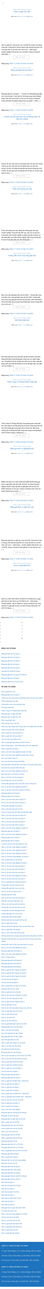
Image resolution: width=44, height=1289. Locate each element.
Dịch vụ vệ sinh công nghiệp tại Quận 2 (14, 947)
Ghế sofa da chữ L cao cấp (10, 723)
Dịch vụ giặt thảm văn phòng (10, 929)
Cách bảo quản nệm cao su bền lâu (13, 729)
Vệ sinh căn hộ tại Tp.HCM (10, 1217)
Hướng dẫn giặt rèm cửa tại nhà (11, 913)
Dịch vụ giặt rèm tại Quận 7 (10, 748)
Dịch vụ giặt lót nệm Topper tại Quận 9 (13, 970)
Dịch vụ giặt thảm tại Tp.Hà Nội (11, 860)
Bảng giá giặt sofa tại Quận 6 (10, 1077)
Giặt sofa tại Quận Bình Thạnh (11, 1198)
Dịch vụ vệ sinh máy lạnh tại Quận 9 (13, 818)
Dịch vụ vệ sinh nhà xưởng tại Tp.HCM (14, 995)
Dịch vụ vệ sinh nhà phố (9, 1020)
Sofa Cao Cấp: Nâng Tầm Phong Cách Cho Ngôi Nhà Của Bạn (21, 726)
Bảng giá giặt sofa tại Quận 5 (10, 1166)
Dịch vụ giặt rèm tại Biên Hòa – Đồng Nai (14, 1081)
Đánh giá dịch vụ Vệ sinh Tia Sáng (12, 774)
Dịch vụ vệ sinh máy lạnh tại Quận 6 (13, 866)
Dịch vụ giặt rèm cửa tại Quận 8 (11, 736)
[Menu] (3, 3)
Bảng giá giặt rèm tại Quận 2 (10, 657)
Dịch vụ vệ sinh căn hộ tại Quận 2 (12, 777)
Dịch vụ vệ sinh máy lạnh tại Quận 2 (13, 898)
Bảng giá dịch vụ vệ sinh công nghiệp (13, 1160)
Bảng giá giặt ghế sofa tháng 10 (11, 960)
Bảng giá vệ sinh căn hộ (9, 1163)
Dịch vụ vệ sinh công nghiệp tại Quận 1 (14, 954)
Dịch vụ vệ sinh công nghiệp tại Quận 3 (14, 875)
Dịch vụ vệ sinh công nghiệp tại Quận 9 (14, 834)
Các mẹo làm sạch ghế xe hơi (11, 739)
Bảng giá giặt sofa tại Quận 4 (10, 1179)
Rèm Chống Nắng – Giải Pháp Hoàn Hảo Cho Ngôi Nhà (19, 745)
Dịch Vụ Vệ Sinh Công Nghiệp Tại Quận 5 (15, 856)
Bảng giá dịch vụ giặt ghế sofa (22, 448)
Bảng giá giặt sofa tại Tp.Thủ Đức (12, 1147)
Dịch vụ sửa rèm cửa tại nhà (10, 1220)
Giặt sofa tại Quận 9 (7, 1204)
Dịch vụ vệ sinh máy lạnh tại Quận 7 (13, 825)
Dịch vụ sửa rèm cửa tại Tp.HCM (12, 1100)
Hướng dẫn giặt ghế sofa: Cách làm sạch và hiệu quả (18, 783)
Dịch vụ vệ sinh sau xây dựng (11, 1046)
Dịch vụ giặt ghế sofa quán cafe (11, 1223)
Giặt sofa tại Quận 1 (7, 1195)
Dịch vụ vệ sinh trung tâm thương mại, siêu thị (16, 1008)
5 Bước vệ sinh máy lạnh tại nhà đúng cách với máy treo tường (22, 118)
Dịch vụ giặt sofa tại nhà (9, 923)
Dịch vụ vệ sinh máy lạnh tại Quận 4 (13, 872)
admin (31, 16)
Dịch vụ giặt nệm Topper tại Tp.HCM (13, 1043)
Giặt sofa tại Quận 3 (7, 1182)
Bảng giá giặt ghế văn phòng (10, 1173)
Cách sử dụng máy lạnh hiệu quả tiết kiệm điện (16, 812)
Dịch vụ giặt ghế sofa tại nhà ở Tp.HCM (14, 1150)
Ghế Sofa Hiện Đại (22, 320)
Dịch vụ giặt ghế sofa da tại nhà (11, 1227)
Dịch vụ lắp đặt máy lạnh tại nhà (11, 809)
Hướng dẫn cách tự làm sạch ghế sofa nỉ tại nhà (17, 944)
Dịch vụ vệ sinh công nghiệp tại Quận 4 (14, 863)
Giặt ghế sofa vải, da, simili (10, 989)
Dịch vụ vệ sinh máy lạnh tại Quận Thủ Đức (15, 790)
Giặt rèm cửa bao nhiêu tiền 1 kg (12, 901)
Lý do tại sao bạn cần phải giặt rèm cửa (14, 844)
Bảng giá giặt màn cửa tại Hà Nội (12, 1125)
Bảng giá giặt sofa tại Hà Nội (10, 1135)
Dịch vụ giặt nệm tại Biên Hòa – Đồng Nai (15, 1093)
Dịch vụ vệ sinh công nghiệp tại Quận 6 (14, 853)
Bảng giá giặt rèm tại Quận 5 (10, 668)
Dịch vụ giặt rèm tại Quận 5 (10, 1087)
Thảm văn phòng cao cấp (22, 189)
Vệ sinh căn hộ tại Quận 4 (9, 979)
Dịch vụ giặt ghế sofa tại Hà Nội (11, 1138)
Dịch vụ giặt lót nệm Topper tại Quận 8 (13, 973)
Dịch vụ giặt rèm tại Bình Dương (12, 1065)
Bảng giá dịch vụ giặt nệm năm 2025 (13, 1208)
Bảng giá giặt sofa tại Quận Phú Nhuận (14, 1176)
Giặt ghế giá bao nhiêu (8, 894)
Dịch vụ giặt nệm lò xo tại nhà (11, 992)
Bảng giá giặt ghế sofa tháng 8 (11, 967)
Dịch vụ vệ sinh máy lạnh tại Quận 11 (13, 802)
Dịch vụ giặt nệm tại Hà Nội (10, 1122)
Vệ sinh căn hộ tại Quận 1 (9, 1071)
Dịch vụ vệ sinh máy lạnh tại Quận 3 (13, 879)
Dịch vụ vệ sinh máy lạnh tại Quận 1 (13, 904)
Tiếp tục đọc (21, 57)
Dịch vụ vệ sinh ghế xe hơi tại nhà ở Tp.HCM (16, 1055)
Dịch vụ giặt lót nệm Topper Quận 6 (12, 1001)
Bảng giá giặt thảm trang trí (10, 1154)
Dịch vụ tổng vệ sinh (8, 957)
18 (22, 638)
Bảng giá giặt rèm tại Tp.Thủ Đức (12, 681)
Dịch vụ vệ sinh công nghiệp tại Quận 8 (14, 847)
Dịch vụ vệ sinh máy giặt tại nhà (11, 998)
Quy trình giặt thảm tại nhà (10, 1039)
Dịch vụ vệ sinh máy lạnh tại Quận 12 (13, 799)
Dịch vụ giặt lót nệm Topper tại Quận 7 (13, 976)
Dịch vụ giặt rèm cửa (22, 12)
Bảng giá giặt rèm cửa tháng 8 (11, 1052)
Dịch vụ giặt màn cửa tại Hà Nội (11, 1128)
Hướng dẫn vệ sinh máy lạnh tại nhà (13, 907)
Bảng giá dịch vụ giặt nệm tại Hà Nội (13, 1119)
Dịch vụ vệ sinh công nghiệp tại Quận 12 (14, 771)
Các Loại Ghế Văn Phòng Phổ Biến (12, 761)
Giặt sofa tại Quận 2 (7, 1201)
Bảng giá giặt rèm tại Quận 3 (10, 661)
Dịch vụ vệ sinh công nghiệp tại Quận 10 (14, 828)
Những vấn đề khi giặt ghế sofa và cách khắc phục (17, 926)
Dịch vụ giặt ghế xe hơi (8, 1005)
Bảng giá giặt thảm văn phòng (11, 1169)
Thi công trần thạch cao (9, 1211)
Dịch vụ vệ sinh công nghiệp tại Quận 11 (14, 787)
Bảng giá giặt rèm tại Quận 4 (10, 664)
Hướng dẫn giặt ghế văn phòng (11, 806)
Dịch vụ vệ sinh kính (8, 1017)
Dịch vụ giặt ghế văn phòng (10, 1233)
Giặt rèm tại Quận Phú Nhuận (11, 1185)
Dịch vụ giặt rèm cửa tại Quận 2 (11, 1068)
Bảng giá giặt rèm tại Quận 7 (22, 70)
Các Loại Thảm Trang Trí (9, 758)
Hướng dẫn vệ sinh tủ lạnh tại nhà (12, 885)
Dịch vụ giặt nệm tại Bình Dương (12, 1062)
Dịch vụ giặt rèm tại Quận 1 (10, 1106)
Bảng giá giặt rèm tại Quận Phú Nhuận (14, 675)
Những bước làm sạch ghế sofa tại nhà (14, 920)
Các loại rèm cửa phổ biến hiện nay (13, 768)
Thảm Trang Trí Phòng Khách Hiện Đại (22, 382)
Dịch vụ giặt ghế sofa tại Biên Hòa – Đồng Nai (16, 1096)
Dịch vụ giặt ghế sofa (22, 565)
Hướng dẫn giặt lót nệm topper (11, 917)
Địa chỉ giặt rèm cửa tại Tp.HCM (11, 780)
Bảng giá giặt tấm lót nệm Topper (12, 1036)
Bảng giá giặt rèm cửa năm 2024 (12, 1027)
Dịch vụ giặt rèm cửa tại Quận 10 (12, 733)
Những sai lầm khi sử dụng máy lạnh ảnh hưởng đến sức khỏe (22, 936)
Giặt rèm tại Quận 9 (7, 1188)
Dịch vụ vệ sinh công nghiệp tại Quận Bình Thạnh (17, 755)
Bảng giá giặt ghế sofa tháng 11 (11, 951)
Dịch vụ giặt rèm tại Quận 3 (10, 1103)
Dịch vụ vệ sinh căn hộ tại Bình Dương (14, 1058)
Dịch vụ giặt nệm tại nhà (9, 1014)
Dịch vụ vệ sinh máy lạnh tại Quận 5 (13, 869)
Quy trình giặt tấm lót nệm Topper (12, 1033)
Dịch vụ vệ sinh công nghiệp (10, 1109)
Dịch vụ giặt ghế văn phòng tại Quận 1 (13, 882)
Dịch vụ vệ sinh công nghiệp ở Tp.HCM (14, 1214)
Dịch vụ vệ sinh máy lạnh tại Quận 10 (13, 815)
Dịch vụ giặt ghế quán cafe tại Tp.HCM (14, 1024)
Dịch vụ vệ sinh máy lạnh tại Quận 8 (13, 822)
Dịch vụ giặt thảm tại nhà (9, 1230)
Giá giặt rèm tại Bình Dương (10, 671)
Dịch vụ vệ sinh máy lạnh (9, 1131)
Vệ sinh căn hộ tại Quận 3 (9, 982)
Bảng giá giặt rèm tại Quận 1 (10, 654)
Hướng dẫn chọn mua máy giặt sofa (22, 256)
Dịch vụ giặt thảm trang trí (9, 1157)
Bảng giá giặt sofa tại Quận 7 (10, 1074)
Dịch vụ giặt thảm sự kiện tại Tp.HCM (13, 986)
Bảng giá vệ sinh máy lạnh (10, 1115)
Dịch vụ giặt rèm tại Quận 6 (10, 1084)
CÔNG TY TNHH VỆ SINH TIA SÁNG (22, 9)
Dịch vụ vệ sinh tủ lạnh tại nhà (11, 891)
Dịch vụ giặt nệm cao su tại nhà (11, 1011)
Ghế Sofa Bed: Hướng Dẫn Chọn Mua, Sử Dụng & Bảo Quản (21, 764)
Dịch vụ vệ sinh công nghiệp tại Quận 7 (14, 850)
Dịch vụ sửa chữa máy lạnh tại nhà (12, 932)
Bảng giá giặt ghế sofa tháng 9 (11, 963)
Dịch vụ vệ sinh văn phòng (10, 1030)
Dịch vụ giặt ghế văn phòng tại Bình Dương (15, 742)
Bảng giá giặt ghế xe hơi (9, 1141)
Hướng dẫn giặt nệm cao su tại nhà (12, 888)
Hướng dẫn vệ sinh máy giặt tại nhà (13, 910)
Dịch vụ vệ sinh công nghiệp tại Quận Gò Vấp (16, 752)
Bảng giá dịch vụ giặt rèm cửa (22, 507)
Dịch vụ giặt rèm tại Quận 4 (10, 1090)
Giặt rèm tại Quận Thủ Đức (10, 1192)
